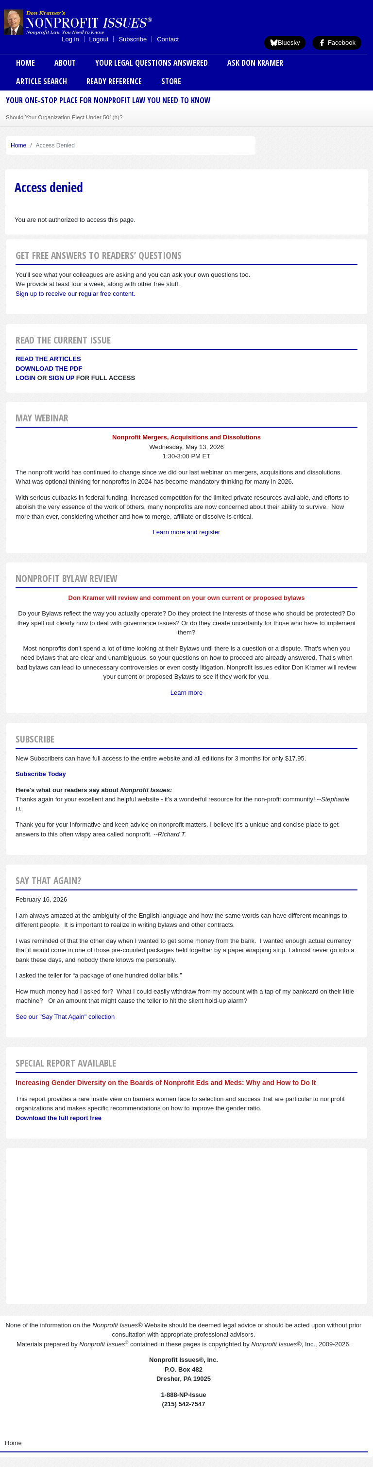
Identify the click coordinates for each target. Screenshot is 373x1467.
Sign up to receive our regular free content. (75, 293)
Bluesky (285, 42)
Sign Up (61, 377)
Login (25, 377)
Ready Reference (114, 81)
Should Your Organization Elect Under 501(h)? (64, 117)
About (65, 62)
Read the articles (48, 358)
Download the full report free (59, 1118)
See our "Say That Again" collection (65, 1016)
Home (25, 62)
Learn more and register (186, 532)
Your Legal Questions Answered (151, 62)
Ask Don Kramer (255, 62)
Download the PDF (49, 368)
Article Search (41, 81)
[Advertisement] (186, 1226)
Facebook (337, 42)
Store (171, 81)
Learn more (186, 692)
